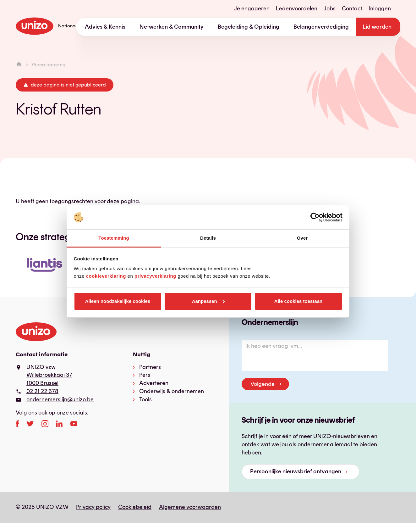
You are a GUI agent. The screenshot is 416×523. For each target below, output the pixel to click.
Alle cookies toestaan (298, 301)
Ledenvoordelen (296, 8)
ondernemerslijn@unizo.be (60, 399)
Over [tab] (302, 238)
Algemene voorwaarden (190, 507)
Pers (144, 374)
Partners (150, 367)
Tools (145, 399)
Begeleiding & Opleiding (248, 26)
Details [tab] (208, 238)
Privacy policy (93, 507)
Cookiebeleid (134, 507)
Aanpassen (208, 301)
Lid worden (377, 26)
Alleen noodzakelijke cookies (118, 301)
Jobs (330, 8)
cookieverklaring (106, 276)
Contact (352, 8)
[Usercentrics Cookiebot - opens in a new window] (314, 217)
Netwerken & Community (172, 26)
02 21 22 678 (42, 391)
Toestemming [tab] (113, 238)
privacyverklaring (155, 276)
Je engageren (252, 8)
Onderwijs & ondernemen (171, 391)
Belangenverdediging (321, 26)
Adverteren (153, 383)
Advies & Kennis (105, 26)
